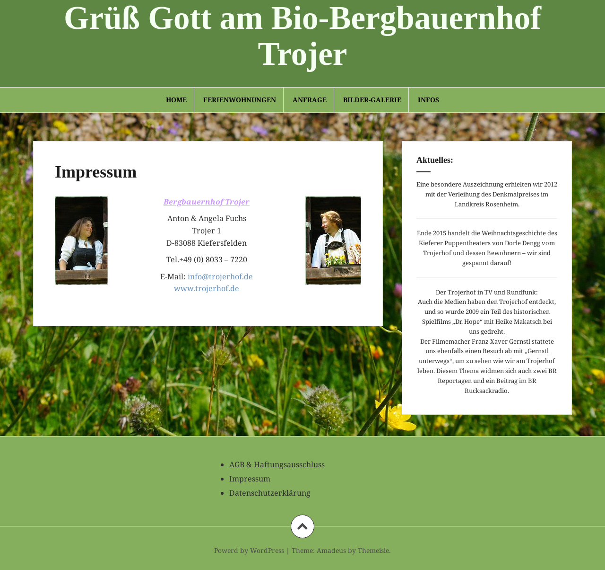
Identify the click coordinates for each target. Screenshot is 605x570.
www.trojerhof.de (206, 288)
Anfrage (310, 99)
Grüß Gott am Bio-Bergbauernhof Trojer (302, 36)
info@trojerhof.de (220, 276)
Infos (428, 99)
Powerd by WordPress (249, 550)
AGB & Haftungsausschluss (277, 464)
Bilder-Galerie (372, 99)
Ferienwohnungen (239, 99)
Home (176, 99)
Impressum (249, 478)
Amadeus (331, 550)
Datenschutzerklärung (270, 493)
